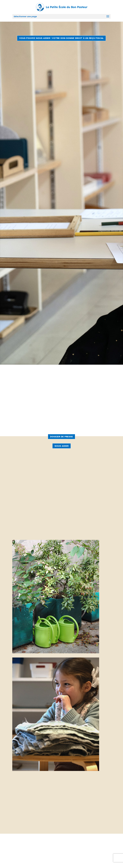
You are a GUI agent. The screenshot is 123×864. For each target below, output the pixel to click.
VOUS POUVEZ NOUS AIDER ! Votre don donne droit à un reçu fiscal (61, 38)
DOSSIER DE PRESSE (61, 436)
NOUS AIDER (62, 446)
